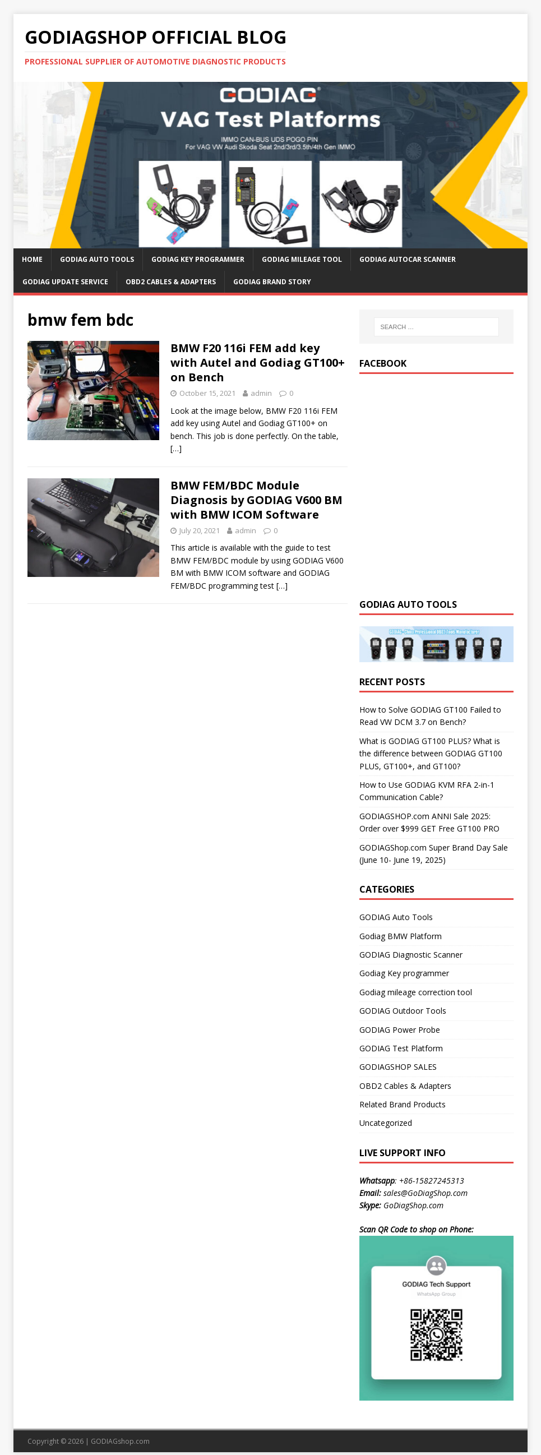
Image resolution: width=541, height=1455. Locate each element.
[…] (176, 448)
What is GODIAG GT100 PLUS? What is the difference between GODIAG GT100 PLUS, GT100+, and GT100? (430, 754)
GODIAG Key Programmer (197, 259)
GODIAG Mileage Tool (302, 259)
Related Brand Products (402, 1104)
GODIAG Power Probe (399, 1029)
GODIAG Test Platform (401, 1048)
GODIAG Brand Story (272, 282)
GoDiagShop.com (413, 1205)
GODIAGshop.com (120, 1441)
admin (261, 393)
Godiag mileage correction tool (415, 992)
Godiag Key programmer (404, 973)
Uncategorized (385, 1122)
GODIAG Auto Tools (97, 259)
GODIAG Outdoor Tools (402, 1010)
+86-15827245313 (431, 1180)
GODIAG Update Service (65, 282)
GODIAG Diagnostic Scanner (411, 954)
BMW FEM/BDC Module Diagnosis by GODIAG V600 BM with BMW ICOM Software (256, 500)
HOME (32, 259)
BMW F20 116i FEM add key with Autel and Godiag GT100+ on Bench (257, 362)
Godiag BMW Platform (400, 936)
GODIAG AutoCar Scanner (407, 259)
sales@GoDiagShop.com (425, 1193)
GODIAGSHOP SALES (398, 1066)
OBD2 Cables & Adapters (171, 282)
